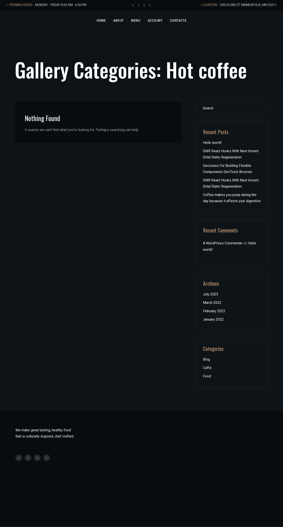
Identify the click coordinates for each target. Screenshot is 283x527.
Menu (135, 20)
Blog (206, 359)
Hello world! (212, 143)
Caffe (207, 368)
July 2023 (210, 294)
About (118, 20)
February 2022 (214, 311)
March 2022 (212, 303)
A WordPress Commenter (223, 243)
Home (101, 20)
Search (258, 108)
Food (207, 376)
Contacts (178, 20)
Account (155, 20)
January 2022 (213, 319)
